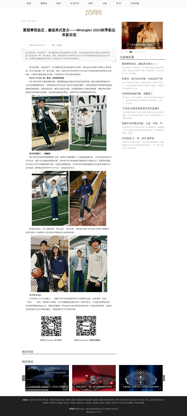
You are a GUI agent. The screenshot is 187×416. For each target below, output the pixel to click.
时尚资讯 (53, 403)
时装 (146, 400)
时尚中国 (122, 403)
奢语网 (96, 400)
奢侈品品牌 (80, 400)
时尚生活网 (124, 400)
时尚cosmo (80, 403)
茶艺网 (101, 403)
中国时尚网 (110, 400)
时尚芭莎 (46, 403)
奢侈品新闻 (89, 400)
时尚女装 (161, 400)
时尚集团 (59, 403)
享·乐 (118, 3)
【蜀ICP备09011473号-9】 (93, 412)
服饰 (34, 21)
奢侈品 (44, 3)
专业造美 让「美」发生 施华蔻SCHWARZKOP (138, 138)
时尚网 (39, 400)
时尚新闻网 (129, 403)
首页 (23, 21)
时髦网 (68, 400)
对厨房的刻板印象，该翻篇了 (137, 93)
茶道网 (73, 400)
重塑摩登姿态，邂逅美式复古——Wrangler (140, 64)
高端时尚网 (102, 400)
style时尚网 (153, 400)
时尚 (59, 3)
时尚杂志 (141, 400)
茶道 (63, 400)
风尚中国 (33, 400)
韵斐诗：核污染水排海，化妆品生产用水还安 (142, 78)
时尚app (66, 403)
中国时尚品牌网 (139, 403)
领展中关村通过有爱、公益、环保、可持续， (142, 123)
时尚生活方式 (133, 400)
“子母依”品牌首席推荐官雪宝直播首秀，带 (140, 108)
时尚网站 (108, 403)
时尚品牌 (88, 403)
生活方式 (74, 3)
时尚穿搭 (73, 403)
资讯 (90, 3)
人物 (104, 3)
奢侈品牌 (58, 400)
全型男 (51, 400)
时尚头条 (45, 400)
